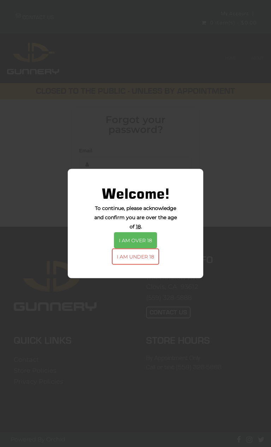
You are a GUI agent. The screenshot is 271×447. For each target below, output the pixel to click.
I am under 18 (135, 257)
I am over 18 (135, 240)
